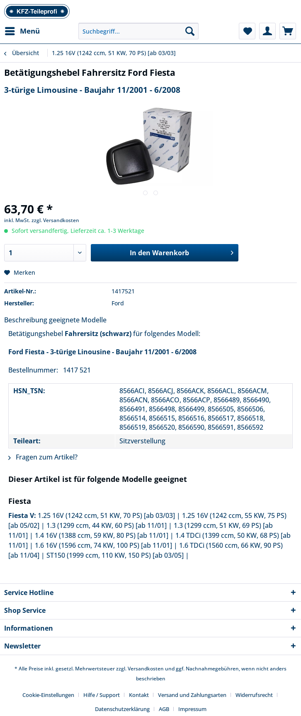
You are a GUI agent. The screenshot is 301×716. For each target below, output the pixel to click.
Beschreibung (25, 319)
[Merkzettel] (247, 31)
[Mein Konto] (267, 31)
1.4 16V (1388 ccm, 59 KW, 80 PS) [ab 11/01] (101, 535)
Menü (22, 30)
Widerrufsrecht (254, 695)
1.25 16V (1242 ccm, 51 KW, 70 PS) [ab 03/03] (106, 515)
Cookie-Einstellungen (48, 695)
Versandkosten (146, 668)
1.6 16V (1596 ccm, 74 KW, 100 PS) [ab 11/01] (103, 545)
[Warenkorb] (287, 31)
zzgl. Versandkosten (55, 220)
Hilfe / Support (101, 695)
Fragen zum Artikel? (43, 457)
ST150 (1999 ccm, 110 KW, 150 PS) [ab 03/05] (115, 555)
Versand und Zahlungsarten (192, 695)
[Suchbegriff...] (138, 31)
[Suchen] (190, 31)
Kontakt (139, 695)
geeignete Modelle (78, 319)
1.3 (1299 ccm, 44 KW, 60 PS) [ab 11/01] (106, 525)
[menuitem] (22, 31)
